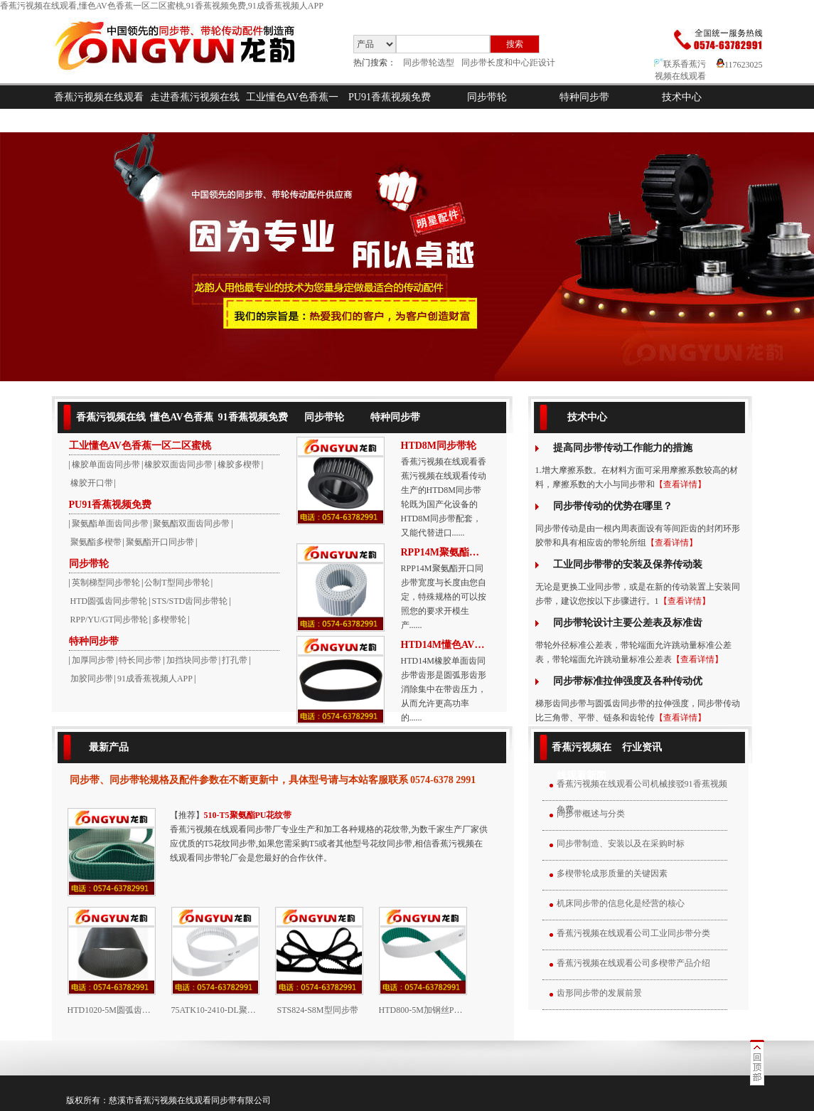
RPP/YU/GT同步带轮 (109, 619)
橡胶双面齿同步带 (178, 464)
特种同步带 (584, 97)
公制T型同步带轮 (176, 583)
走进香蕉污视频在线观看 (195, 109)
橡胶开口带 (91, 483)
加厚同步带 (93, 660)
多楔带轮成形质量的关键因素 (612, 873)
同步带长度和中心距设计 (508, 63)
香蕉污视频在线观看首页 (99, 109)
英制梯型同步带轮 (106, 583)
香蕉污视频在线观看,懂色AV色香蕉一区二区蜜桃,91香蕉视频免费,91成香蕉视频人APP (161, 6)
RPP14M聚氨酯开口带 (443, 552)
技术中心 (682, 97)
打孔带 (234, 660)
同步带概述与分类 (591, 814)
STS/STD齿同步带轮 (190, 601)
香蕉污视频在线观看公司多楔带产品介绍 (633, 963)
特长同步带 (140, 660)
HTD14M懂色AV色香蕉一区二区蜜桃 (443, 644)
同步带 (224, 1100)
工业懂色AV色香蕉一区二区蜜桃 (292, 109)
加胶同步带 (91, 679)
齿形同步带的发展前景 (599, 993)
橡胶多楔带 (239, 464)
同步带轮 (487, 97)
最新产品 (109, 747)
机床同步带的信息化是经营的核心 (621, 903)
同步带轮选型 (428, 63)
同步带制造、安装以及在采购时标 (621, 844)
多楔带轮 (169, 619)
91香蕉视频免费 (253, 417)
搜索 (514, 44)
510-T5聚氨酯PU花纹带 (248, 815)
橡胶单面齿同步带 (106, 464)
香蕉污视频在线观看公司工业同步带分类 (633, 933)
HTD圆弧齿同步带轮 (109, 601)
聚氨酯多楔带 (96, 542)
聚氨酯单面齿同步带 (110, 523)
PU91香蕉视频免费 (389, 97)
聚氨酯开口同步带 (160, 542)
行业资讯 (642, 747)
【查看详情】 (680, 484)
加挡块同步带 (192, 660)
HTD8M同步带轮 (439, 445)
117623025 (740, 65)
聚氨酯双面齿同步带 (191, 523)
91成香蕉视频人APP (155, 679)
